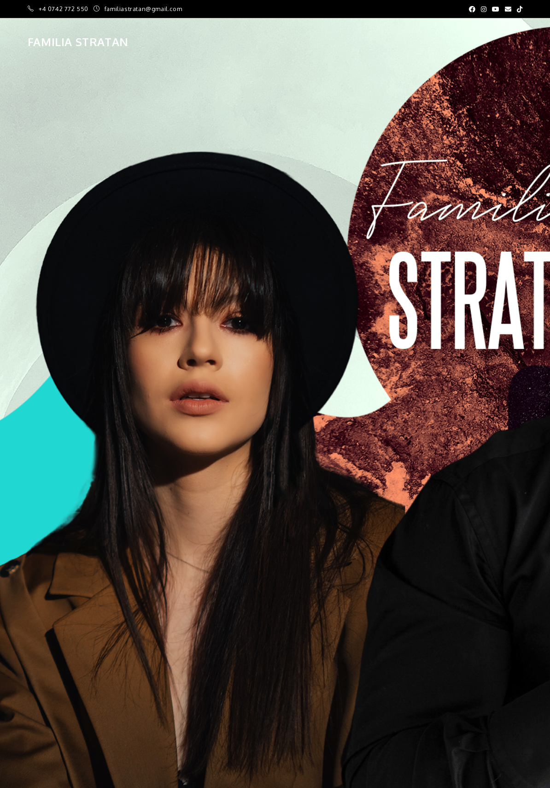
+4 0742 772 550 (64, 8)
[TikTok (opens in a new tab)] (518, 9)
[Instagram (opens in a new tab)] (483, 9)
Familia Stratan (78, 42)
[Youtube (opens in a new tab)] (495, 9)
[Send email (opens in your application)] (508, 9)
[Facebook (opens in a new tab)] (472, 9)
